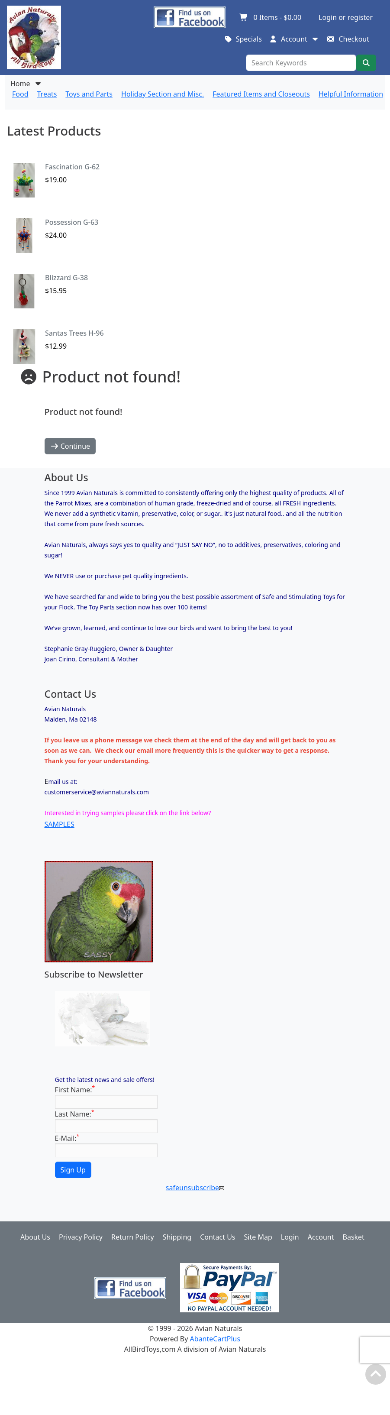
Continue (70, 446)
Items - (270, 17)
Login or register (346, 17)
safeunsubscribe (195, 1187)
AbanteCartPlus (215, 1339)
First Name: (75, 1089)
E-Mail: (67, 1138)
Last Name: (74, 1114)
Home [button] (26, 83)
